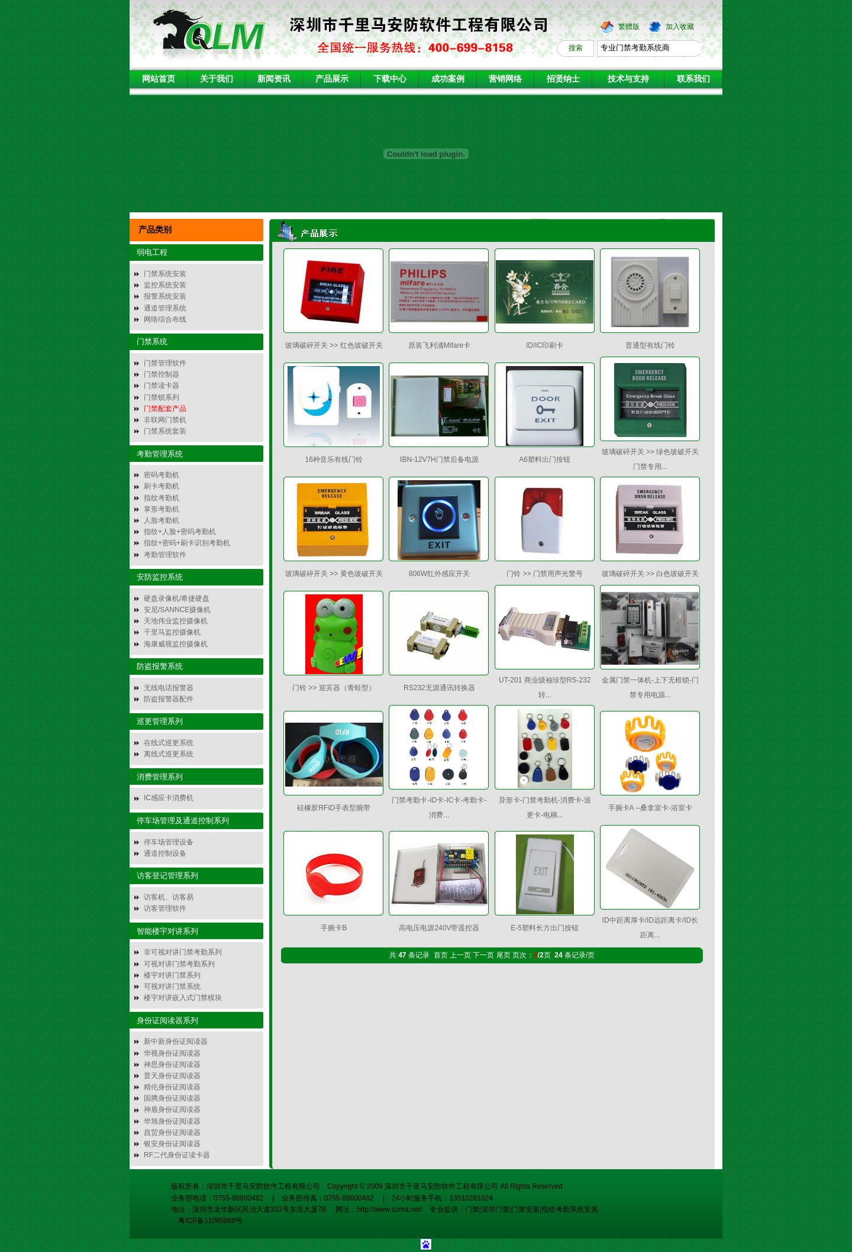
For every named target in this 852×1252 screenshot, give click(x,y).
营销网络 (505, 79)
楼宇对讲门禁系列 (172, 975)
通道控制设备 (165, 853)
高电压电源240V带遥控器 (439, 928)
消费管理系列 (160, 776)
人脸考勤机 (161, 520)
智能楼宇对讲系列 (167, 931)
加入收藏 (680, 26)
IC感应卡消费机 (168, 798)
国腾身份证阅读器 (172, 1098)
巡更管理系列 (160, 721)
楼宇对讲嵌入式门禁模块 (183, 998)
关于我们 (216, 79)
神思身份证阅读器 (172, 1064)
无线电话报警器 (168, 688)
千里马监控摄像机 (172, 632)
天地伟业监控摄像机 (176, 621)
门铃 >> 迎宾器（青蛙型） (334, 688)
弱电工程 (152, 252)
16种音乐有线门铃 (334, 459)
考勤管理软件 (165, 555)
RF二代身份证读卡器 (177, 1155)
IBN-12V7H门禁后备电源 (439, 459)
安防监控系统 (160, 576)
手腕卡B (334, 928)
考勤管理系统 (160, 453)
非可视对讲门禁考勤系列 (183, 952)
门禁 (472, 1209)
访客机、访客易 (168, 897)
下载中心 (389, 79)
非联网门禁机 (165, 420)
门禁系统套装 (165, 431)
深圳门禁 (495, 1209)
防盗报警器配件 (168, 699)
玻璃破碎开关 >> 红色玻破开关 (334, 345)
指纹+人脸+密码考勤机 (180, 532)
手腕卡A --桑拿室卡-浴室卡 (650, 808)
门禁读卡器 (161, 385)
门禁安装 (525, 1209)
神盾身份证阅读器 (172, 1109)
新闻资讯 (274, 79)
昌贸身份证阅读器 (172, 1132)
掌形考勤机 (161, 509)
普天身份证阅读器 (172, 1076)
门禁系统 (152, 341)
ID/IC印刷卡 (544, 345)
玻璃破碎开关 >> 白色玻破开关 (650, 574)
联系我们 (693, 79)
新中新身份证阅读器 (176, 1041)
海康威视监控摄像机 (176, 644)
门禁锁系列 (161, 397)
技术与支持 (628, 79)
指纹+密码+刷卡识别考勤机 (187, 543)
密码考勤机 (161, 475)
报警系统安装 (165, 296)
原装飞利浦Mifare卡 (439, 345)
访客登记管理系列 (167, 875)
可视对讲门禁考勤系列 (179, 964)
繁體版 (629, 26)
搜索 (576, 48)
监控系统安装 (165, 285)
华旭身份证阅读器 (172, 1121)
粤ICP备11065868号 (207, 1221)
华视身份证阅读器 (172, 1053)
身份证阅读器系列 (167, 1020)
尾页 (503, 955)
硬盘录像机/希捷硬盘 (176, 598)
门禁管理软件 (165, 363)
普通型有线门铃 (650, 345)
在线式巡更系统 (168, 743)
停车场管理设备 (168, 842)
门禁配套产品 (165, 409)
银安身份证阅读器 (172, 1144)
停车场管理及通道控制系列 (183, 820)
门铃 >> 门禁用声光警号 (544, 574)
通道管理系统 (165, 308)
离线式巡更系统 (168, 754)
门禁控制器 (161, 374)
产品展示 (331, 79)
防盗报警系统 (160, 666)
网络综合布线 (165, 319)
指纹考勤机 (161, 498)
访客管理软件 (165, 908)
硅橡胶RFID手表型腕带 (333, 808)
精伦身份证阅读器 (172, 1087)
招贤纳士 (563, 79)
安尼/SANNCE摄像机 (177, 610)
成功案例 (447, 79)
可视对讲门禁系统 (172, 986)
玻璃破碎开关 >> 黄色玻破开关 (334, 574)
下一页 (483, 955)
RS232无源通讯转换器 (439, 688)
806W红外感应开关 (439, 574)
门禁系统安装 (165, 274)
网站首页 (158, 79)
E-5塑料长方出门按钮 (545, 928)
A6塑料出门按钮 (544, 459)
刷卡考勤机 (161, 486)
